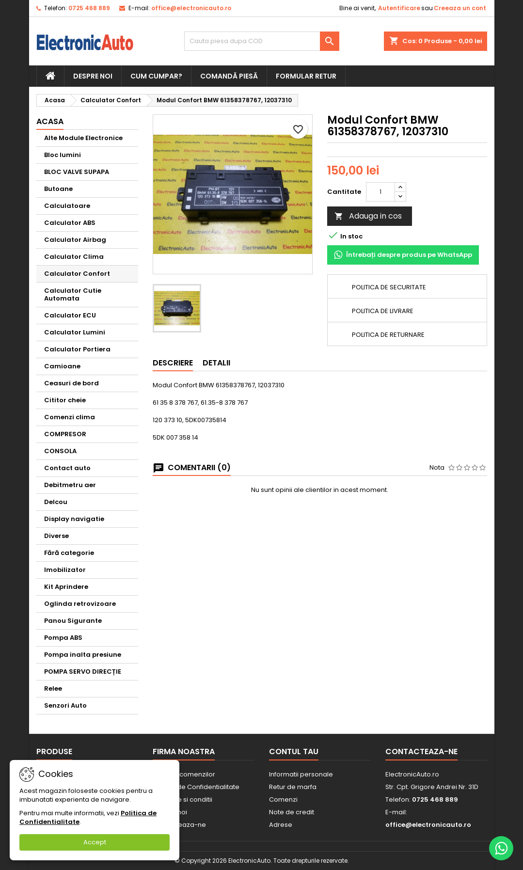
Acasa (49, 121)
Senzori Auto (65, 705)
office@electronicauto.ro (191, 8)
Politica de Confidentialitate (196, 786)
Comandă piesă (229, 76)
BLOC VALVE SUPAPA (76, 171)
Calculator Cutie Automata (72, 294)
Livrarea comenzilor (184, 774)
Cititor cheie (65, 400)
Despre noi (92, 76)
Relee (53, 688)
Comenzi (283, 799)
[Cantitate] (380, 192)
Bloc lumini (62, 154)
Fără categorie (69, 552)
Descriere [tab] (173, 362)
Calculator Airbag (75, 239)
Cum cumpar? (156, 76)
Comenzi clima (69, 417)
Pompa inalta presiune (82, 654)
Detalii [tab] (216, 362)
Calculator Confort (77, 273)
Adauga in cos (368, 215)
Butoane (58, 188)
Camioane (62, 366)
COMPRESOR (65, 434)
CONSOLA (60, 451)
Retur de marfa (293, 786)
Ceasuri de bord (71, 383)
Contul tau (293, 751)
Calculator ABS (69, 222)
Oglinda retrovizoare (80, 603)
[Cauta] (261, 41)
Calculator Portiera (77, 349)
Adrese (280, 824)
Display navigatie (74, 518)
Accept (94, 842)
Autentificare (399, 8)
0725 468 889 (89, 8)
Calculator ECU (70, 315)
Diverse (56, 535)
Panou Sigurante (73, 620)
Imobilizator (65, 569)
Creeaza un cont (460, 8)
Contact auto (67, 468)
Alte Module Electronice (83, 137)
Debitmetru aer (70, 485)
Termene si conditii (182, 799)
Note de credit (291, 812)
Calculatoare (67, 205)
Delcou (55, 501)
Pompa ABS (63, 637)
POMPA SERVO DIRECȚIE (82, 671)
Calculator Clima (74, 256)
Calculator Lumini (74, 332)
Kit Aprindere (66, 586)
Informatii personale (301, 774)
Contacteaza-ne (421, 751)
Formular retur (306, 76)
